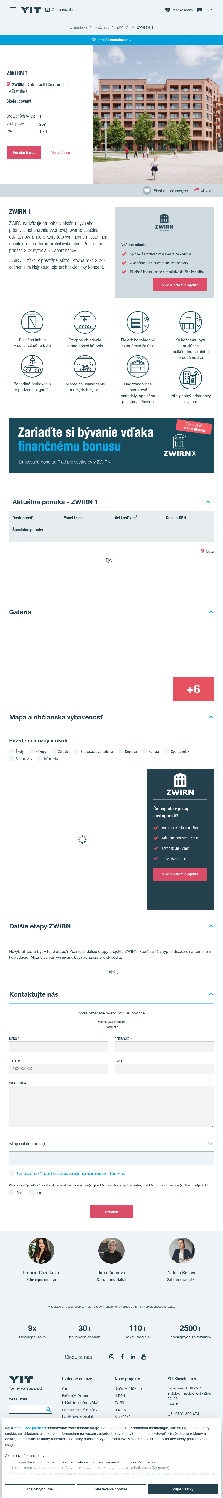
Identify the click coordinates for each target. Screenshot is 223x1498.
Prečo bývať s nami (75, 1396)
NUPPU (120, 1396)
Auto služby (24, 758)
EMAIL (119, 1061)
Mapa (207, 552)
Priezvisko (122, 1039)
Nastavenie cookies (111, 1489)
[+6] (193, 689)
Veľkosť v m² (126, 517)
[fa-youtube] (143, 1356)
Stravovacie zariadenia (97, 751)
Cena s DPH (176, 517)
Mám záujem (61, 152)
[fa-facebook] (122, 1356)
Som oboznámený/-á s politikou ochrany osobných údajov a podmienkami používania (71, 1174)
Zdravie (63, 751)
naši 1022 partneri (30, 1428)
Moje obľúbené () (27, 1143)
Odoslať (111, 1212)
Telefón (15, 1061)
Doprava (131, 751)
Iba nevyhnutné (40, 1489)
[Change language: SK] (205, 9)
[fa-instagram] (111, 1356)
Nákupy (40, 751)
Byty (112, 561)
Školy (20, 751)
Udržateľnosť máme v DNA (80, 1403)
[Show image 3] (152, 689)
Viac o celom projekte (180, 285)
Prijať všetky (183, 1489)
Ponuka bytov (24, 152)
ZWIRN (119, 1403)
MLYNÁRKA (122, 1417)
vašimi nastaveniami (152, 1474)
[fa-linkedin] (133, 1356)
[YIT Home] (30, 10)
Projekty (112, 972)
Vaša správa (18, 1083)
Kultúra (154, 751)
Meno (13, 1039)
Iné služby (51, 758)
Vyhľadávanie (18, 1399)
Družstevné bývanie (128, 1389)
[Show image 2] (173, 652)
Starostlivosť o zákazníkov (79, 1410)
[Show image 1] (158, 114)
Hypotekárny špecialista (78, 1417)
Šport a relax (180, 751)
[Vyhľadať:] (48, 1409)
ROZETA (120, 1410)
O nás (66, 1389)
